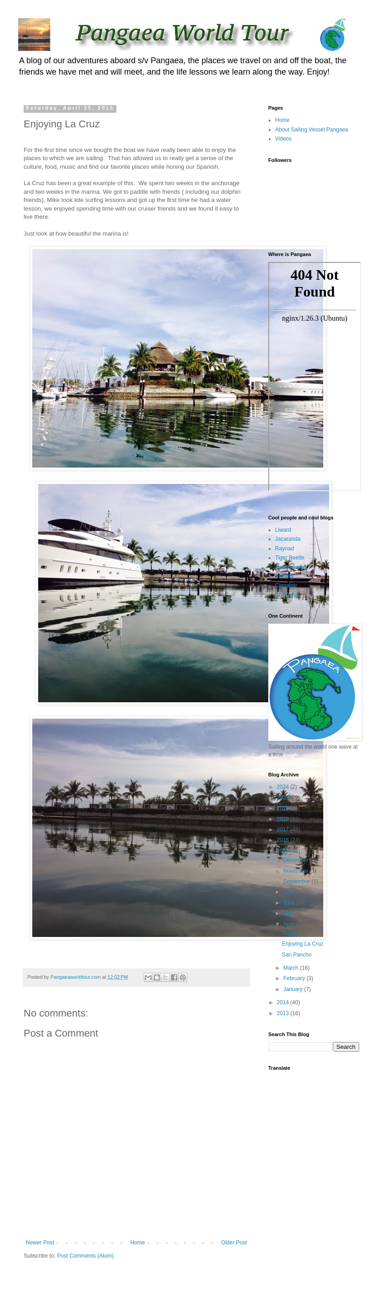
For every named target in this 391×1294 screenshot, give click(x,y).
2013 (284, 1013)
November (296, 871)
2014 (284, 1002)
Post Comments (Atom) (85, 1256)
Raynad (284, 548)
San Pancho (296, 955)
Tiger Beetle (289, 557)
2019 (284, 808)
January (293, 989)
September (297, 881)
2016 (284, 840)
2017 (284, 829)
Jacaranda (288, 539)
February (294, 978)
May (289, 913)
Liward (283, 530)
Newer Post (40, 1242)
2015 (284, 851)
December (296, 860)
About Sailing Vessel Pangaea (311, 129)
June (289, 903)
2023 (284, 798)
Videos (283, 139)
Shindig (284, 576)
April (289, 924)
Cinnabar (286, 585)
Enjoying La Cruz (302, 944)
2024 (284, 787)
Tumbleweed (290, 567)
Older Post (234, 1242)
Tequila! (291, 933)
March (291, 968)
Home (137, 1242)
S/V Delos (287, 595)
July (289, 892)
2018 (284, 819)
